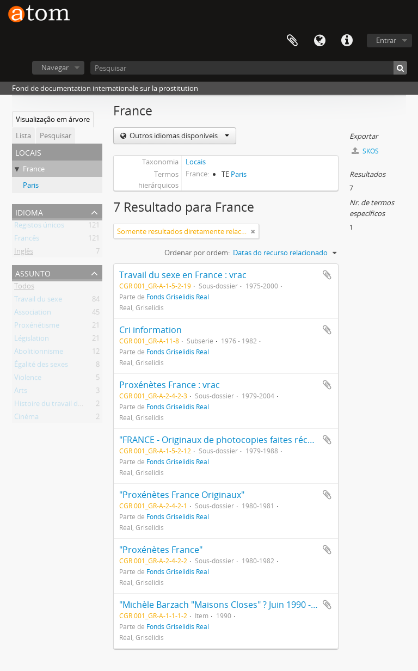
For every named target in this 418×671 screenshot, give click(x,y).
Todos (24, 288)
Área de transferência (292, 40)
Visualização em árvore (53, 119)
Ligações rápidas (346, 40)
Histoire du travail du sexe (56, 405)
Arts (20, 392)
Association (32, 314)
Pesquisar (55, 135)
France (34, 169)
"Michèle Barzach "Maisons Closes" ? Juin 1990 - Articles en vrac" (249, 605)
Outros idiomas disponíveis (178, 135)
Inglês (23, 253)
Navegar (55, 67)
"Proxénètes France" (160, 550)
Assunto (33, 272)
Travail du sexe (38, 301)
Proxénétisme (36, 327)
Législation (31, 340)
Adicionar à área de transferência (327, 274)
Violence (27, 379)
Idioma (319, 40)
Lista (23, 135)
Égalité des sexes (41, 366)
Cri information (150, 330)
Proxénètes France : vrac (169, 385)
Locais (196, 162)
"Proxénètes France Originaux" (181, 495)
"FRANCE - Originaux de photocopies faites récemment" (232, 440)
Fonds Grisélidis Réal (177, 296)
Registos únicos (39, 227)
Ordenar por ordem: (197, 252)
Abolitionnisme (38, 353)
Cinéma (26, 418)
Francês (26, 240)
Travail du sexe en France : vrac (183, 275)
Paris (31, 185)
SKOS (365, 151)
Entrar (386, 40)
